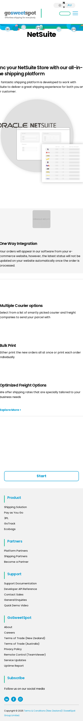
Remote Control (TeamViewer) (25, 654)
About (8, 627)
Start (41, 475)
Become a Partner (16, 562)
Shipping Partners (15, 556)
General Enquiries (16, 600)
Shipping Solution (15, 507)
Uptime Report (14, 666)
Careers (9, 632)
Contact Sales (13, 594)
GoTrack (9, 523)
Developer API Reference (20, 589)
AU (70, 5)
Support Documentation (20, 583)
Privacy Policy (13, 649)
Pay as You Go (13, 512)
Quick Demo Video (16, 605)
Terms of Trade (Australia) (22, 644)
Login (64, 13)
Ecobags (10, 529)
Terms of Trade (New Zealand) (24, 638)
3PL (6, 518)
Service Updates (15, 660)
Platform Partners (16, 551)
